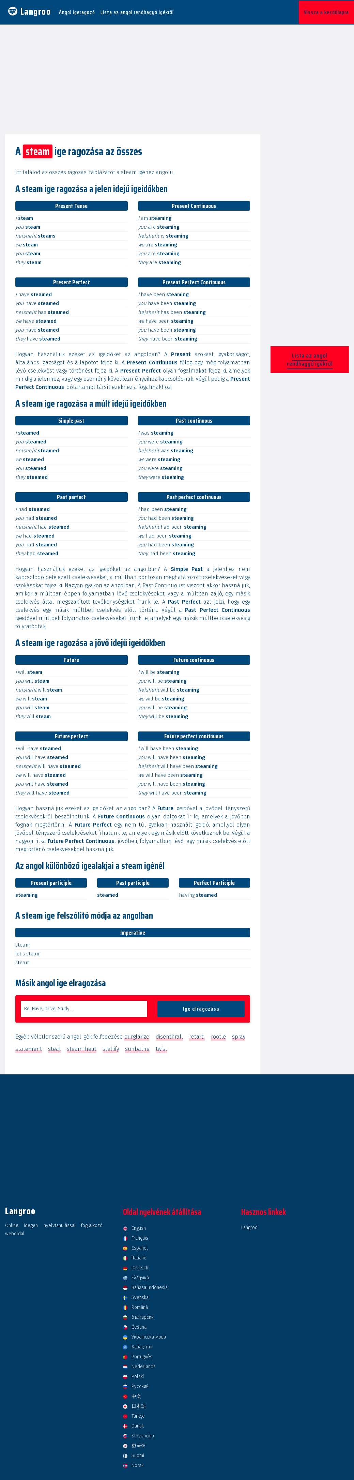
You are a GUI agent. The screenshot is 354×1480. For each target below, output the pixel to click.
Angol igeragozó (77, 11)
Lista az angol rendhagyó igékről (137, 11)
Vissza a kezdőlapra (326, 11)
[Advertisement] (177, 76)
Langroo (249, 1226)
